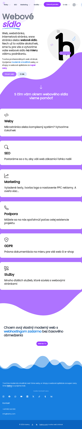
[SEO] (15, 5)
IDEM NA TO (42, 344)
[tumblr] (45, 397)
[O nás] (66, 5)
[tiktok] (39, 397)
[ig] (75, 5)
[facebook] (10, 397)
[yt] (21, 397)
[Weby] (7, 5)
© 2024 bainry (24, 424)
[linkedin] (27, 397)
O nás (22, 74)
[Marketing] (25, 5)
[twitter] (33, 397)
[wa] (16, 397)
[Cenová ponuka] (52, 4)
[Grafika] (37, 5)
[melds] (51, 397)
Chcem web (9, 74)
